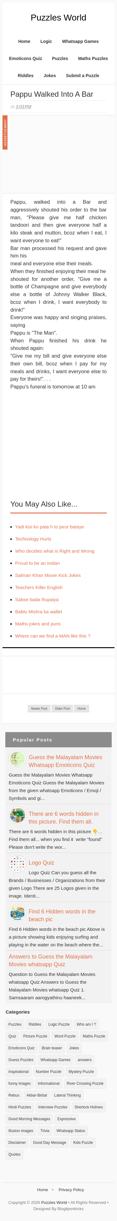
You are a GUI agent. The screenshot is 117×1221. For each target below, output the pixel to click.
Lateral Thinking (67, 1095)
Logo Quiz (41, 863)
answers (85, 1060)
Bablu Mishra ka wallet (38, 611)
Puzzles (60, 58)
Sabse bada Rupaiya (37, 599)
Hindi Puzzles (19, 1107)
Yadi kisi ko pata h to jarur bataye (49, 526)
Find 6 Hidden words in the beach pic (62, 915)
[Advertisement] (57, 157)
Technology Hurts (33, 538)
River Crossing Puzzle (85, 1083)
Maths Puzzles (93, 58)
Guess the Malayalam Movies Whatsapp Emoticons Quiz (65, 761)
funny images (19, 1083)
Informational (48, 1083)
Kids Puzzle (83, 1142)
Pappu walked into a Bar (51, 94)
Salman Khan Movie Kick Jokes (48, 575)
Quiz (12, 1036)
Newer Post (39, 708)
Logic (46, 41)
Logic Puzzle (59, 1024)
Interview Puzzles (52, 1107)
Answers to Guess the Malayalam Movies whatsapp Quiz (50, 961)
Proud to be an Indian (37, 563)
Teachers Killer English (39, 587)
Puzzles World (58, 17)
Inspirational (18, 1072)
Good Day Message (49, 1142)
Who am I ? (86, 1024)
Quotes (14, 1154)
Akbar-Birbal (37, 1095)
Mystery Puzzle (81, 1072)
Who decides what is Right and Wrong (55, 551)
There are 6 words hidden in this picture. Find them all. (64, 818)
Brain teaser (52, 1048)
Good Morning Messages (29, 1119)
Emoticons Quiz (25, 58)
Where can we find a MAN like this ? (52, 635)
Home (24, 41)
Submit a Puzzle (83, 75)
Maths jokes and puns (38, 623)
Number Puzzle (48, 1072)
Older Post (62, 708)
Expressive (66, 1119)
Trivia (44, 1131)
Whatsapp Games (80, 41)
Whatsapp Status (70, 1131)
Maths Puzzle (94, 1036)
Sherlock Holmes (89, 1107)
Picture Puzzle (35, 1036)
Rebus (13, 1095)
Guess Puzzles (20, 1060)
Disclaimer (17, 1142)
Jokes (50, 75)
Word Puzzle (65, 1036)
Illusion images (20, 1131)
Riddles (26, 75)
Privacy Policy (71, 1189)
